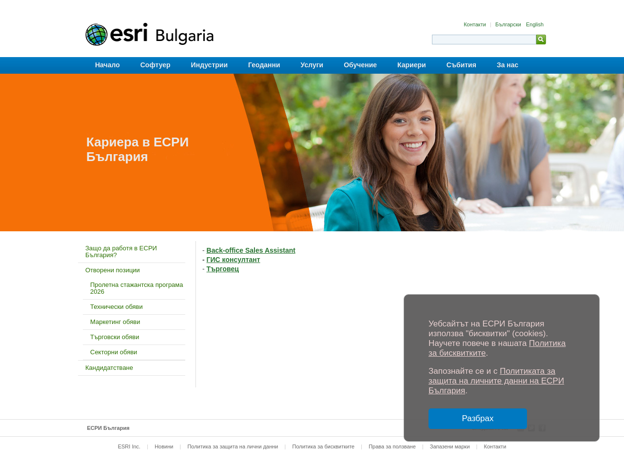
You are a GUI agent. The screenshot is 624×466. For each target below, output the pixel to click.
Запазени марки (450, 446)
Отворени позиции (112, 270)
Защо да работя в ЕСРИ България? (121, 251)
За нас (507, 65)
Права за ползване (392, 446)
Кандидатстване (109, 367)
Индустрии (209, 65)
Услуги (312, 65)
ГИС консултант (233, 259)
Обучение (360, 65)
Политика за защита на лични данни (232, 446)
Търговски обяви (114, 337)
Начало (107, 65)
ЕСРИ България (108, 428)
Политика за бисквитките (323, 446)
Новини (164, 446)
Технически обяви (116, 306)
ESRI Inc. (129, 446)
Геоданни (264, 65)
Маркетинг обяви (115, 321)
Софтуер (155, 65)
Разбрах (478, 418)
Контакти (476, 24)
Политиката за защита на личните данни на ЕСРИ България (496, 380)
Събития (461, 65)
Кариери (411, 65)
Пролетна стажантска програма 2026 (136, 288)
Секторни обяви (113, 352)
